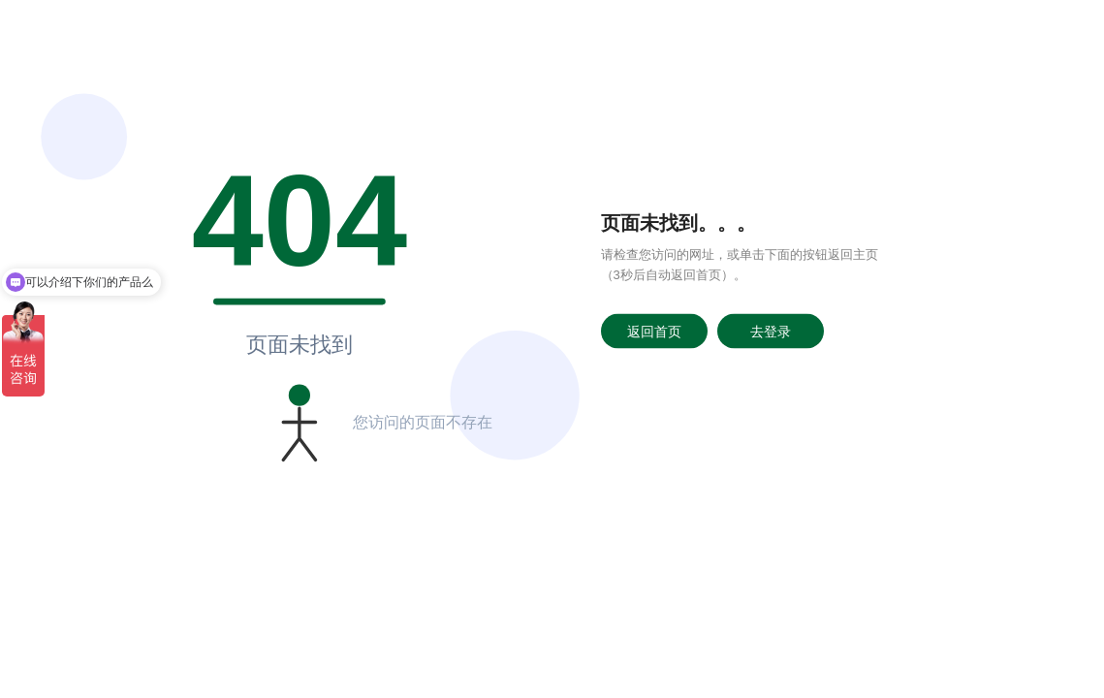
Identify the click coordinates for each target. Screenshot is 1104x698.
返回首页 (654, 330)
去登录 (770, 330)
